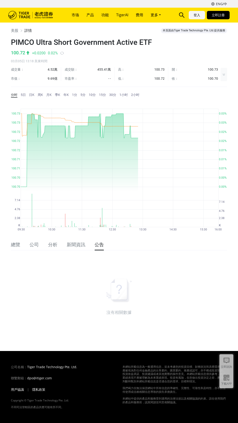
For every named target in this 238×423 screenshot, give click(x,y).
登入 (197, 15)
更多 (156, 14)
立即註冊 (218, 15)
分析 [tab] (52, 244)
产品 (90, 14)
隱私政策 (38, 389)
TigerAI (122, 14)
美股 (14, 30)
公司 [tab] (34, 244)
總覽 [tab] (15, 244)
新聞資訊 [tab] (76, 244)
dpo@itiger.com (39, 378)
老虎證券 (34, 15)
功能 (105, 14)
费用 (139, 14)
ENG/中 (221, 4)
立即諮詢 (226, 367)
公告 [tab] (99, 244)
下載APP (226, 384)
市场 (75, 14)
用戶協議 (17, 389)
